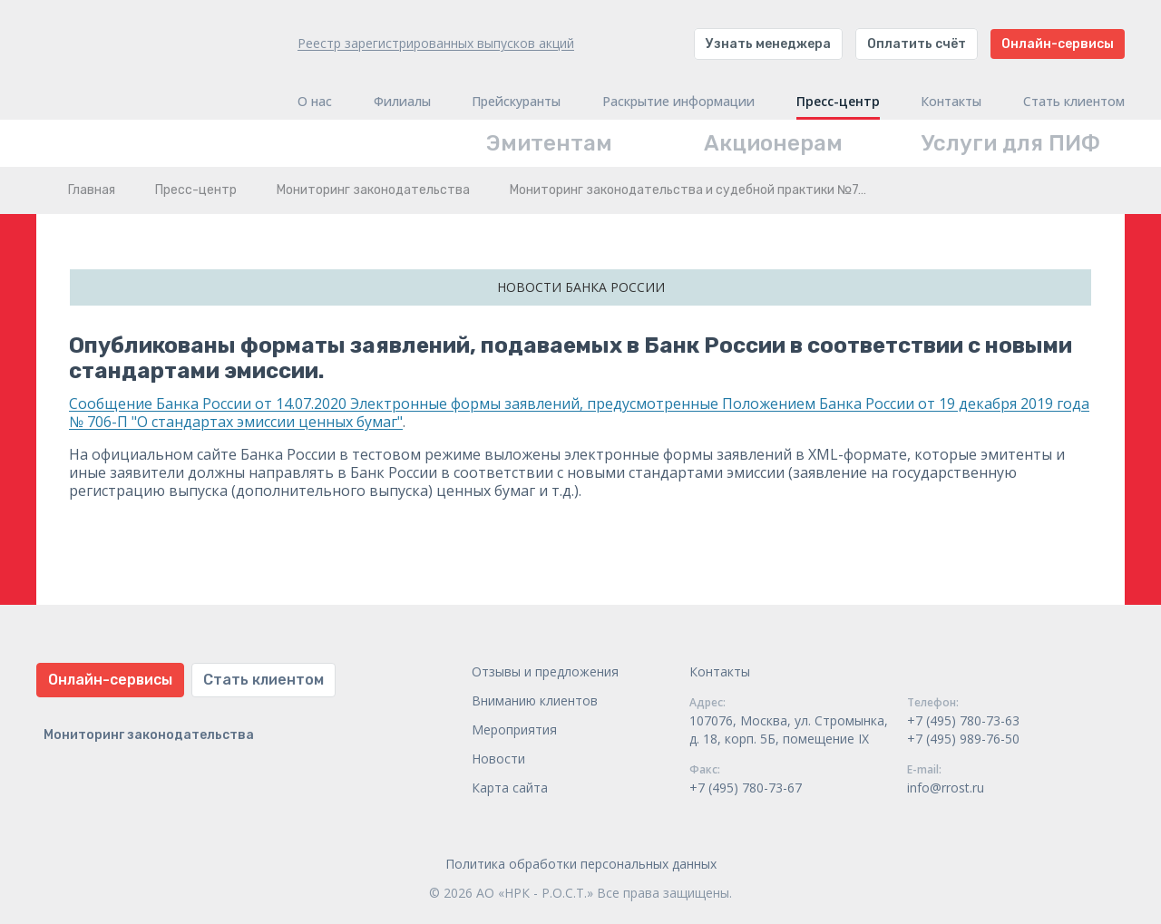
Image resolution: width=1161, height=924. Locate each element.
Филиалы (402, 101)
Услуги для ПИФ (1011, 143)
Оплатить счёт (916, 44)
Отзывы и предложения (545, 671)
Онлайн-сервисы (1057, 44)
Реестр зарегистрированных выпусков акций (436, 43)
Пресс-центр (838, 101)
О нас (315, 101)
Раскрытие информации (678, 101)
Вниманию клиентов (535, 700)
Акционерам (773, 143)
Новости (498, 758)
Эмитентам (549, 143)
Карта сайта (510, 787)
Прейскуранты (516, 101)
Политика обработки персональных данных (581, 863)
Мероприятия (514, 729)
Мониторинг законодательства (373, 190)
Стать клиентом (1074, 101)
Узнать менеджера (768, 44)
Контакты (951, 101)
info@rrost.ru (945, 787)
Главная (91, 190)
